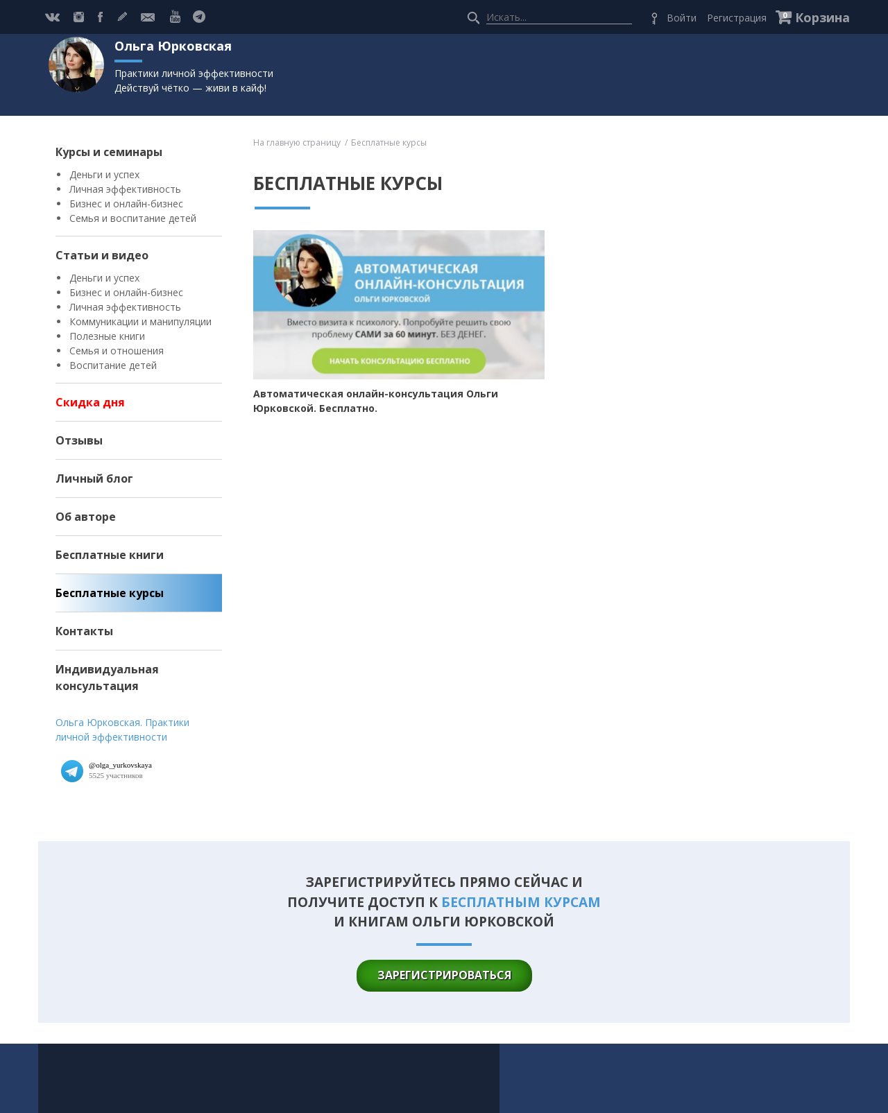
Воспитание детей (113, 365)
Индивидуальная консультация (107, 677)
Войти (682, 17)
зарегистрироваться (444, 975)
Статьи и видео (102, 255)
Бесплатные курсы (110, 593)
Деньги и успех (104, 174)
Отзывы (79, 440)
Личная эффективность (125, 189)
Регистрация (737, 17)
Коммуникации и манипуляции (140, 321)
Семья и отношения (116, 350)
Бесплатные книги (110, 554)
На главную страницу (297, 142)
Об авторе (86, 516)
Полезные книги (107, 336)
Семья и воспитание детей (132, 218)
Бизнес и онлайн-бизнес (126, 203)
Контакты (84, 631)
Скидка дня (90, 402)
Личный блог (94, 478)
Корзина (822, 17)
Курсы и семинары (109, 151)
